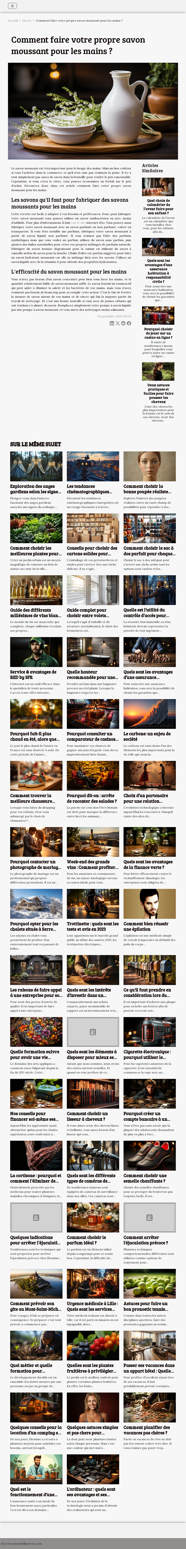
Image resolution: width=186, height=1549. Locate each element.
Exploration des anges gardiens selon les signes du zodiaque (35, 491)
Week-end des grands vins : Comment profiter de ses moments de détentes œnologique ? (91, 870)
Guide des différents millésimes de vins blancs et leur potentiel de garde (36, 615)
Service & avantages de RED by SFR (33, 674)
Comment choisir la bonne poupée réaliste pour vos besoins (146, 491)
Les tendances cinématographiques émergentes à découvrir (91, 491)
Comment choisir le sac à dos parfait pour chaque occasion (148, 553)
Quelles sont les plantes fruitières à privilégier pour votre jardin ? (90, 1370)
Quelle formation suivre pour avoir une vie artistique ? (34, 1057)
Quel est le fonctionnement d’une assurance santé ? (32, 1494)
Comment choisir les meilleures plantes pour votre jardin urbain (34, 553)
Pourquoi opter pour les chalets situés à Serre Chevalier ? (34, 929)
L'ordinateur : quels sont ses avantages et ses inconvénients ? (91, 1494)
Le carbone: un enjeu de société (147, 736)
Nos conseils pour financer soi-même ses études (32, 1118)
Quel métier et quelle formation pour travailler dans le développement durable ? (35, 1373)
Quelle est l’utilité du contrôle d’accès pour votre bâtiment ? (145, 615)
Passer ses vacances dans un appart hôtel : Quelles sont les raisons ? (149, 1370)
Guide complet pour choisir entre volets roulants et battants (87, 615)
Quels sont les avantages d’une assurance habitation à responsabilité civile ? (158, 271)
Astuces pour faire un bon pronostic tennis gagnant (145, 1308)
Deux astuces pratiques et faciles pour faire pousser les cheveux (158, 393)
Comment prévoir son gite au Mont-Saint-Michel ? (36, 1308)
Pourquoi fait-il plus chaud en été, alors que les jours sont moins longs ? (33, 742)
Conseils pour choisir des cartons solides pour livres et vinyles (92, 553)
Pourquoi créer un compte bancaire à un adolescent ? (145, 1118)
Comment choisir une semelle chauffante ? (145, 1178)
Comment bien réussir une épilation (146, 926)
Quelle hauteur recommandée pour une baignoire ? (91, 677)
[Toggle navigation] (12, 6)
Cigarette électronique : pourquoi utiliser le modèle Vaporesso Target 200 (149, 1060)
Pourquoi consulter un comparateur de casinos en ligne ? (91, 739)
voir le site (78, 222)
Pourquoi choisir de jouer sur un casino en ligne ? (158, 333)
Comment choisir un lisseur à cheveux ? (87, 1116)
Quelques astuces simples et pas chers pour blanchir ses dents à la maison (92, 1435)
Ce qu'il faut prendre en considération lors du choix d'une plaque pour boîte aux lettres (148, 998)
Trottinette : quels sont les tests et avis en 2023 (93, 926)
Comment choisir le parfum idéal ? (86, 1240)
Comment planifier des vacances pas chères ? (147, 1430)
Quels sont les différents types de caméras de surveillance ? (91, 1180)
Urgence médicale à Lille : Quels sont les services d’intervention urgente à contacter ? (92, 1311)
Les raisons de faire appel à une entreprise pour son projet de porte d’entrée (36, 995)
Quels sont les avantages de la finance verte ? (148, 864)
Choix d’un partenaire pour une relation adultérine (146, 800)
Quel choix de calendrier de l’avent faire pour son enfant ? (158, 206)
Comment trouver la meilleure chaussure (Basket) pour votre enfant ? (31, 803)
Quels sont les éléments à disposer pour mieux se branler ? (92, 1057)
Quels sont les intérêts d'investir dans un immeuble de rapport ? (90, 995)
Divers (26, 20)
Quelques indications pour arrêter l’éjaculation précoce (36, 1242)
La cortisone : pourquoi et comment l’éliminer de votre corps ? (35, 1180)
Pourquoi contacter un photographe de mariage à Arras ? (35, 867)
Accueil (13, 20)
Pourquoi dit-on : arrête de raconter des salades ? (92, 798)
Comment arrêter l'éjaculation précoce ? (146, 1240)
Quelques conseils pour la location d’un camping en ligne (36, 1432)
